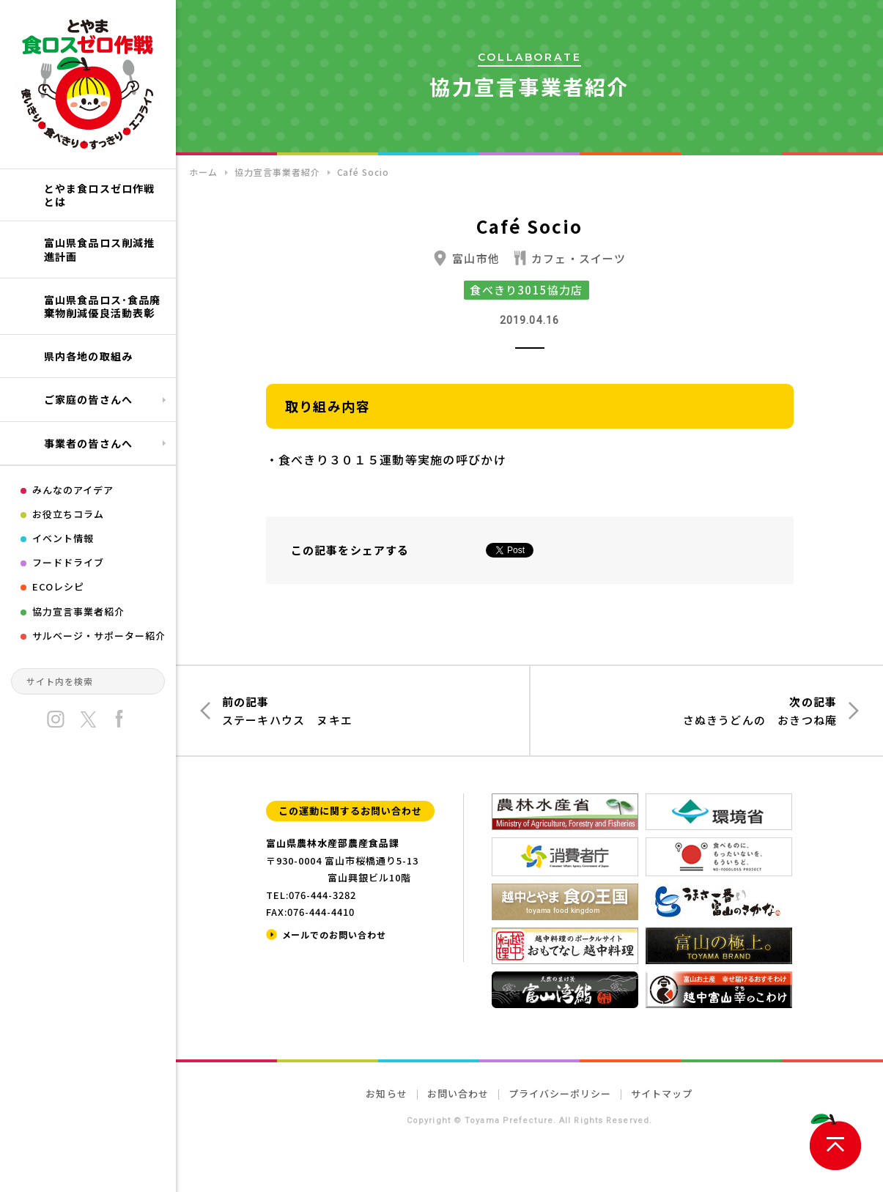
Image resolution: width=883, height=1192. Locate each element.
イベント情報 (63, 538)
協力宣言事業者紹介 (78, 611)
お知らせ (386, 1093)
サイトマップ (661, 1093)
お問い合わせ (458, 1093)
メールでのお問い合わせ (334, 934)
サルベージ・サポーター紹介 (99, 636)
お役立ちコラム (68, 514)
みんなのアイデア (73, 490)
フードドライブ (68, 562)
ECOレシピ (58, 586)
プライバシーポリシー (560, 1093)
